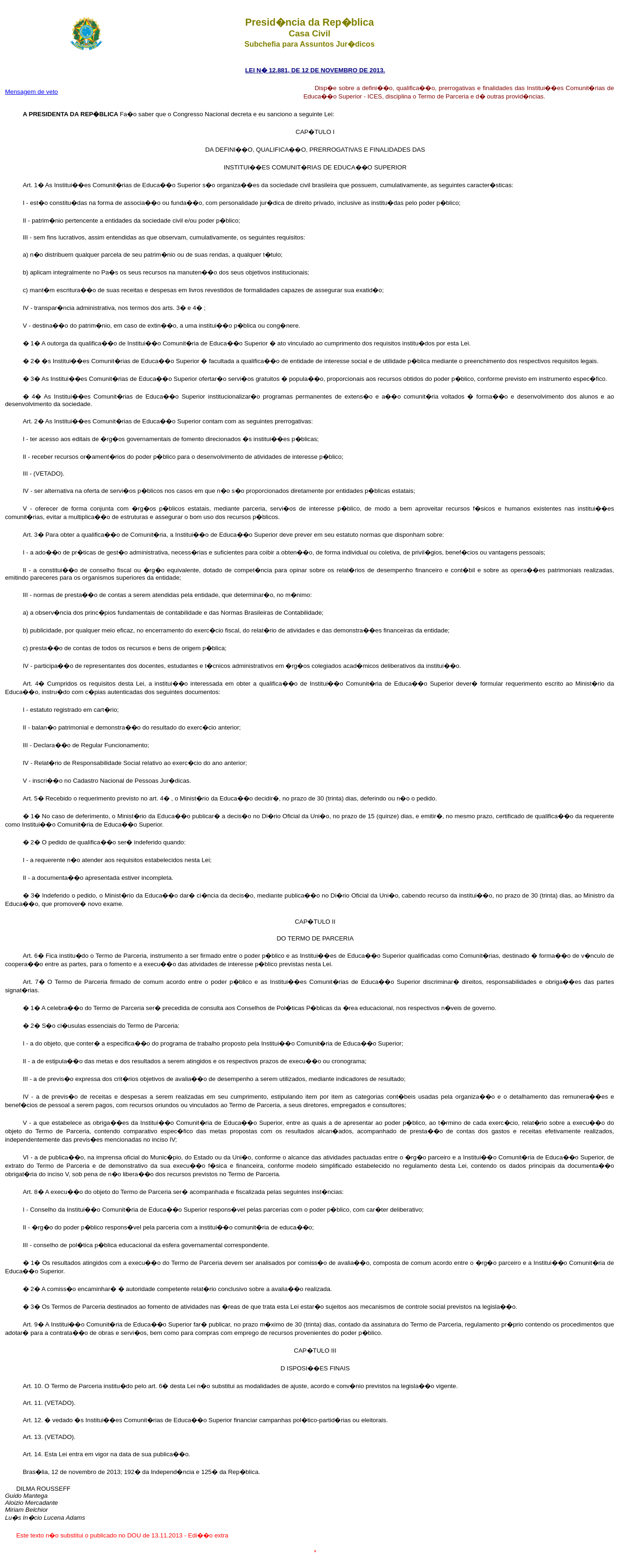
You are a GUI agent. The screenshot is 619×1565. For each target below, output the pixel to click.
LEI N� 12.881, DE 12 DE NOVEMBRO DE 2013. (315, 70)
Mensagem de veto (31, 91)
